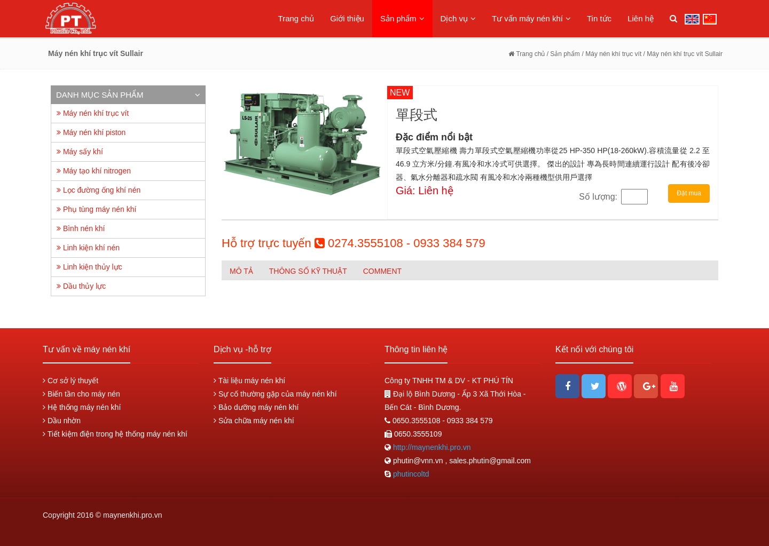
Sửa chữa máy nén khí (254, 420)
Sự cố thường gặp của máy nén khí (275, 394)
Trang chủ (296, 18)
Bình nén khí (81, 228)
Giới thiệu (347, 18)
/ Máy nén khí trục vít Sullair (683, 54)
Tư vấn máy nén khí (531, 18)
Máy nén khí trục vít (93, 113)
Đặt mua (689, 193)
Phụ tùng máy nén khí (96, 209)
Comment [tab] (382, 271)
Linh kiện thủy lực (89, 267)
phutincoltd (411, 474)
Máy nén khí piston (91, 132)
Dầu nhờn (62, 420)
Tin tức (599, 18)
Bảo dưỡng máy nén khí (256, 407)
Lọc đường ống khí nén (98, 190)
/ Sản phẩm (562, 54)
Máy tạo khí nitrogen (94, 171)
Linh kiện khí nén (88, 247)
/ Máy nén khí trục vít (613, 54)
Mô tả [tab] (241, 271)
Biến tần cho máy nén (81, 394)
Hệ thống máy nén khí (82, 407)
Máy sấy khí (80, 151)
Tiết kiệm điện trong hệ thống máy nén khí (115, 434)
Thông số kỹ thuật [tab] (308, 271)
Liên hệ (640, 18)
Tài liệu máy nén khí (249, 380)
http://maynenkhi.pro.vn (430, 447)
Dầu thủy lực (81, 286)
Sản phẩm (402, 18)
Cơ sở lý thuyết (70, 380)
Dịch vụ (458, 18)
